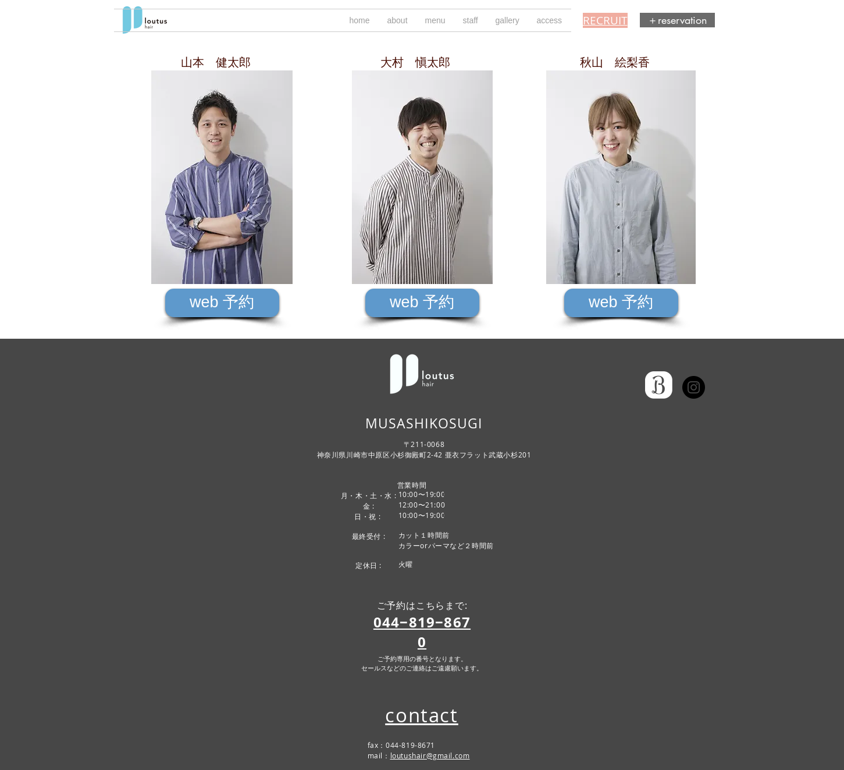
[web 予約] (222, 303)
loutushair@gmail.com (430, 755)
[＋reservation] (677, 20)
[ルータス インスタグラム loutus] (693, 387)
